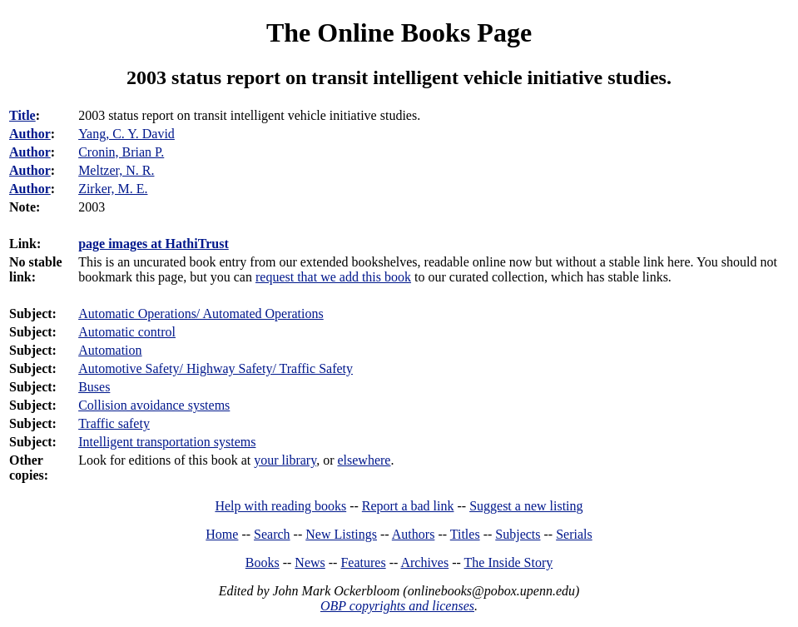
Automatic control (127, 332)
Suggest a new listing (525, 506)
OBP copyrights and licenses (397, 606)
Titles (465, 534)
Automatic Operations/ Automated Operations (201, 313)
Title (22, 115)
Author (30, 134)
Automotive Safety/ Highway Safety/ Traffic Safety (215, 368)
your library (285, 460)
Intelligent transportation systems (166, 442)
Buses (94, 387)
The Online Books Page (399, 32)
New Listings (341, 534)
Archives (424, 562)
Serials (574, 534)
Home (222, 534)
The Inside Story (508, 562)
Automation (109, 350)
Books (262, 562)
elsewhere (363, 460)
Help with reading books (280, 506)
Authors (413, 534)
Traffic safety (114, 423)
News (310, 562)
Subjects (517, 534)
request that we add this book (333, 277)
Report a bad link (408, 506)
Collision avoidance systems (154, 405)
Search (272, 534)
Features (362, 562)
